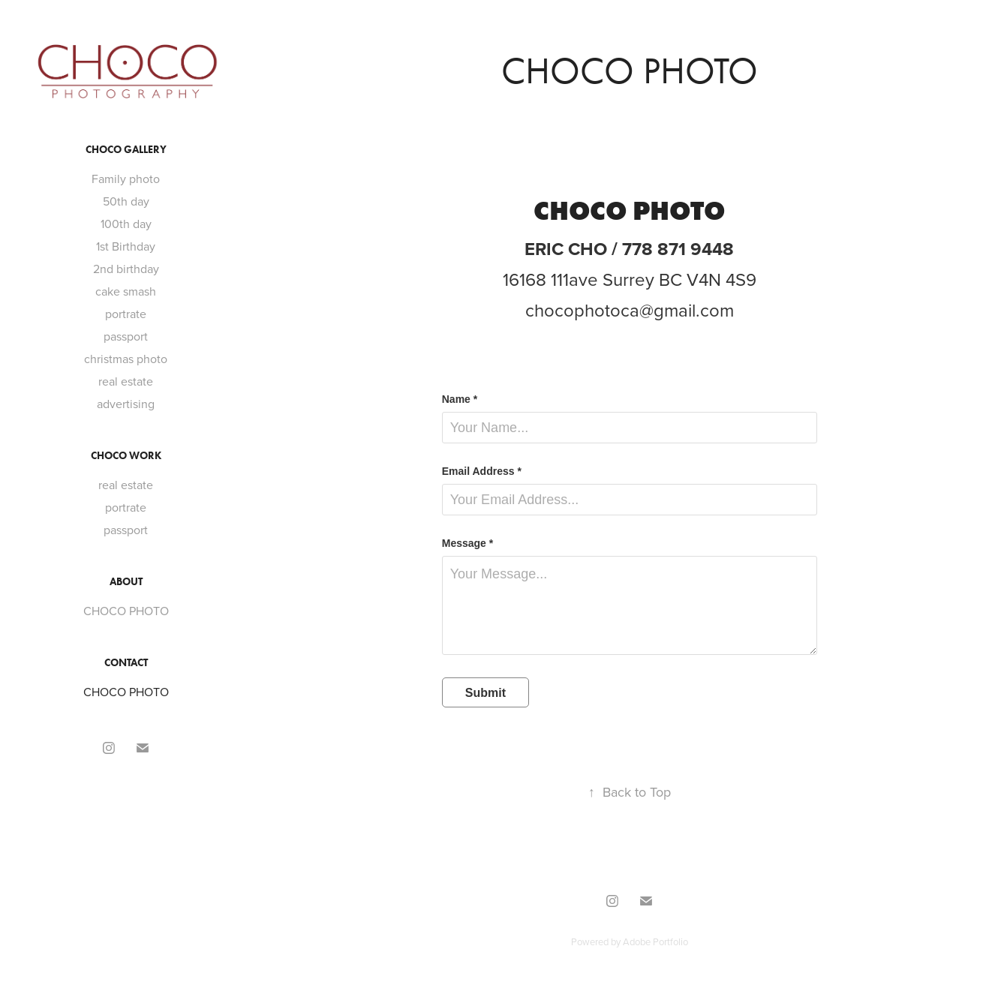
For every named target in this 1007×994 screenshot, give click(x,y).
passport (126, 336)
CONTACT (126, 662)
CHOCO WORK (126, 455)
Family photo (126, 178)
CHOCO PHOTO (126, 610)
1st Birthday (125, 246)
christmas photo (125, 358)
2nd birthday (126, 268)
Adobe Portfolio (655, 941)
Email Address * (482, 471)
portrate (125, 313)
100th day (126, 223)
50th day (126, 201)
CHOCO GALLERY (126, 149)
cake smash (125, 291)
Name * (459, 399)
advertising (126, 403)
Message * (467, 543)
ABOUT (126, 581)
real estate (125, 381)
